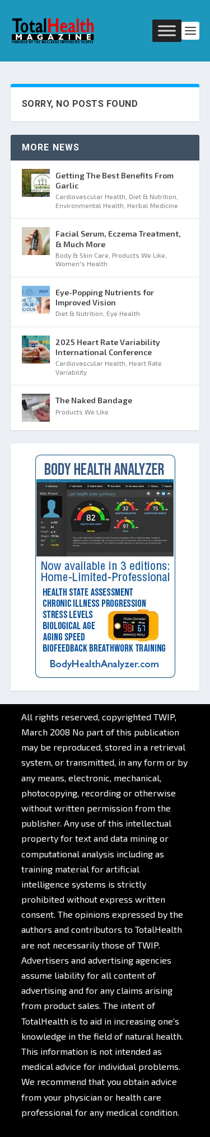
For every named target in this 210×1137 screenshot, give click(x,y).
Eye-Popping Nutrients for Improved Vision (104, 297)
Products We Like (138, 255)
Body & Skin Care (82, 255)
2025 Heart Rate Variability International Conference (107, 347)
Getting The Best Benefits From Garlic (114, 180)
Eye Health (123, 313)
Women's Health (81, 263)
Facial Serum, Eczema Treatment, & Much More (118, 238)
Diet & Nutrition (152, 196)
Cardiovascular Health (90, 196)
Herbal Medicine (152, 205)
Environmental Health (89, 205)
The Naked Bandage (93, 400)
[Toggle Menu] (167, 30)
